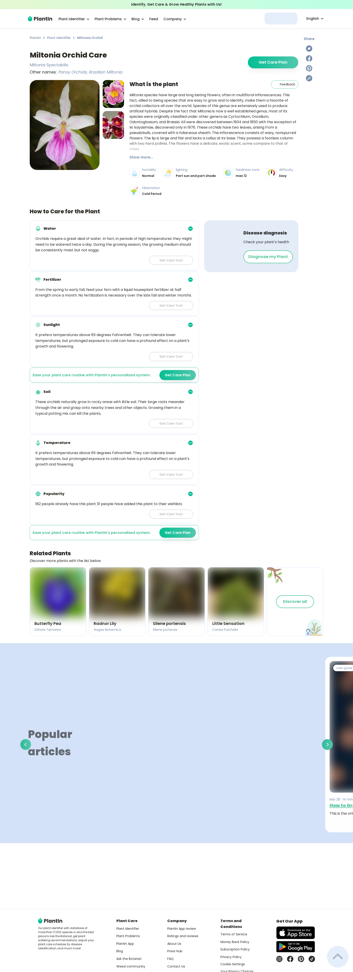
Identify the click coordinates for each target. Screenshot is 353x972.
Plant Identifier (59, 38)
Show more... (141, 157)
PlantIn (35, 38)
